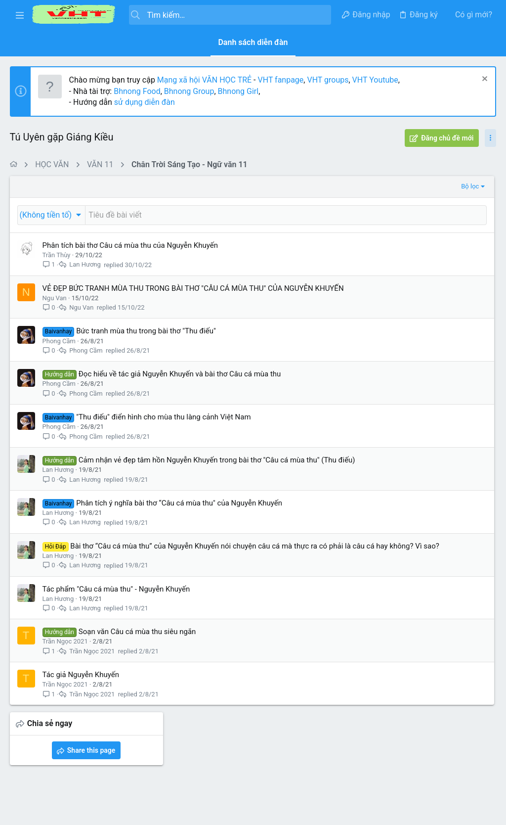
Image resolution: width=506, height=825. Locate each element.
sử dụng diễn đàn (143, 102)
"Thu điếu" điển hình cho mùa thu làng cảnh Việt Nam (164, 427)
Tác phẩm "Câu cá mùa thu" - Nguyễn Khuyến (116, 620)
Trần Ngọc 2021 (65, 672)
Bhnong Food (137, 91)
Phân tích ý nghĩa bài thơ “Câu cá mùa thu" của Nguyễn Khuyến (180, 523)
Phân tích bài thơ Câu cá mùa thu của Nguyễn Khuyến (130, 245)
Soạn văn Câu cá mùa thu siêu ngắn (137, 662)
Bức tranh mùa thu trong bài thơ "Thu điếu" (146, 341)
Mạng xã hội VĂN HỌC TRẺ (203, 80)
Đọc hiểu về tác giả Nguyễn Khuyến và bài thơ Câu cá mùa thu (180, 384)
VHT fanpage (281, 80)
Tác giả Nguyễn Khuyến (80, 705)
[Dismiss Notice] (483, 80)
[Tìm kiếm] (230, 15)
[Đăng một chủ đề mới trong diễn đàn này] (205, 215)
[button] (20, 15)
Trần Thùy (56, 255)
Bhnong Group (189, 91)
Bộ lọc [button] (309, 186)
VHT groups (328, 80)
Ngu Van (54, 308)
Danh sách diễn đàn (253, 42)
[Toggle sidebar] (490, 138)
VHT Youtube (375, 80)
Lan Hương (85, 265)
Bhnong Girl (238, 91)
